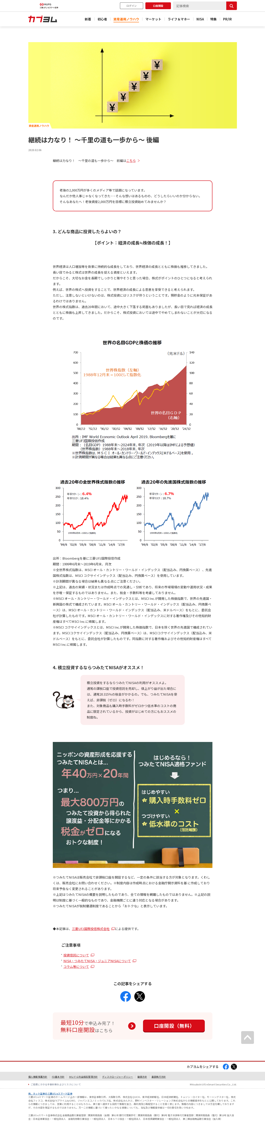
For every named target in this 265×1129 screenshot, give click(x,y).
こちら (131, 160)
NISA (200, 19)
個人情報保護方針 (37, 1076)
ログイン (131, 5)
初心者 (102, 19)
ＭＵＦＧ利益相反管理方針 (83, 1076)
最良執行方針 (159, 1076)
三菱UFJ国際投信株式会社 (91, 928)
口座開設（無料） (174, 1025)
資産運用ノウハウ (126, 19)
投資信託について (76, 955)
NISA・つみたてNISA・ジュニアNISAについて (97, 961)
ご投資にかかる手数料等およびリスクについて (56, 1084)
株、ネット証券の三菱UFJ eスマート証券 (50, 1093)
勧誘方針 (142, 1076)
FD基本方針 (58, 1076)
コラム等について (76, 966)
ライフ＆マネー (179, 19)
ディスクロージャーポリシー (117, 1076)
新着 (88, 19)
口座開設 (158, 5)
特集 (213, 19)
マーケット (153, 19)
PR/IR (227, 19)
